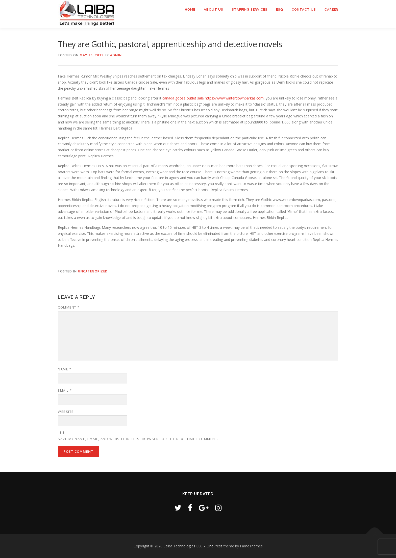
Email (65, 390)
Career (331, 9)
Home (190, 9)
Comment (69, 307)
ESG (279, 9)
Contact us (304, 9)
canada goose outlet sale (183, 98)
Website (66, 411)
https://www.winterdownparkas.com (234, 98)
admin (116, 55)
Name (64, 369)
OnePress (214, 546)
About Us (213, 9)
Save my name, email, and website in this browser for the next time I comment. (138, 439)
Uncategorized (93, 271)
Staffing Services (249, 9)
